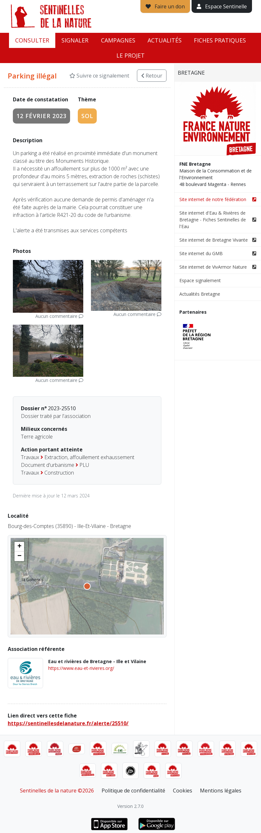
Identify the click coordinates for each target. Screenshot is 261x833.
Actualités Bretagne (199, 294)
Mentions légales (220, 790)
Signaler (74, 40)
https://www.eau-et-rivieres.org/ (81, 668)
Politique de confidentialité (133, 790)
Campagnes (118, 40)
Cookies (182, 790)
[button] (19, 546)
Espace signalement (200, 280)
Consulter (32, 40)
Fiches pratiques (220, 40)
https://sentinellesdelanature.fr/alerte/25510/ (68, 723)
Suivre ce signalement (99, 75)
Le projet (130, 55)
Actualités (165, 40)
